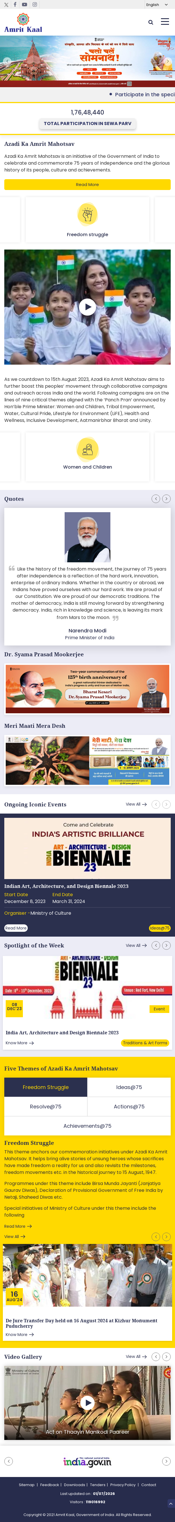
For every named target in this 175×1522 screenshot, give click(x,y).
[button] (168, 61)
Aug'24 (14, 1300)
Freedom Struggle (29, 1143)
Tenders (98, 1485)
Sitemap (27, 1485)
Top (171, 1503)
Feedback (49, 1485)
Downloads (74, 1485)
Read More (87, 184)
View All (133, 804)
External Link (87, 61)
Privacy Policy (123, 1485)
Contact (148, 1485)
